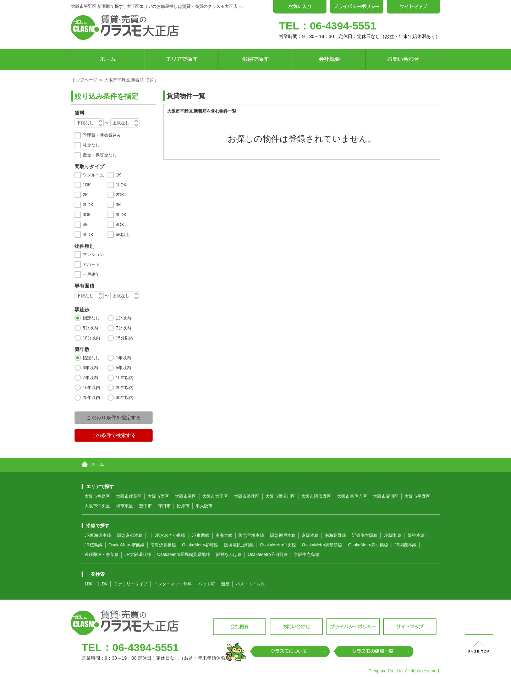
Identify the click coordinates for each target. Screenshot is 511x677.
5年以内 (123, 367)
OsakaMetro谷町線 (200, 544)
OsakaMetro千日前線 (268, 554)
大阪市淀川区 (386, 496)
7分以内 (123, 328)
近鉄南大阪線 (365, 535)
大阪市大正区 (215, 496)
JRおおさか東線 (170, 535)
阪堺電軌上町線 (239, 544)
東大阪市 (204, 505)
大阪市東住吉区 (352, 496)
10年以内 (124, 377)
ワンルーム (93, 175)
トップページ (84, 79)
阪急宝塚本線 (251, 535)
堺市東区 (124, 505)
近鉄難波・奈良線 (101, 554)
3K (118, 204)
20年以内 (124, 387)
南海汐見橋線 (163, 544)
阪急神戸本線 (283, 535)
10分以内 (91, 337)
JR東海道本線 (97, 535)
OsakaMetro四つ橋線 (368, 544)
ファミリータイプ (131, 584)
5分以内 (90, 328)
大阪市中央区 (97, 505)
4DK (120, 224)
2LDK (88, 204)
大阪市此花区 (129, 496)
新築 (225, 584)
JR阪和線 (393, 535)
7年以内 (90, 377)
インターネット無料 (173, 584)
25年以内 (91, 397)
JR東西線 (200, 535)
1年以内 (123, 357)
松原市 (183, 505)
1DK (87, 184)
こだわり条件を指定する (113, 417)
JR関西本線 (405, 544)
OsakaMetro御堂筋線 (322, 544)
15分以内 (124, 337)
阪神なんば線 (229, 554)
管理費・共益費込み (102, 135)
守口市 (164, 505)
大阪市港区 (185, 496)
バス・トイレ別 (250, 584)
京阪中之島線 (306, 554)
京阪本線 (310, 535)
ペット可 (206, 584)
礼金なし (91, 145)
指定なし (91, 318)
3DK (87, 214)
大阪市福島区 (97, 496)
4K (85, 224)
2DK (120, 194)
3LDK (121, 214)
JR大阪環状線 (138, 554)
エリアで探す (98, 486)
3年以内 (90, 367)
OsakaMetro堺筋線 (126, 544)
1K (118, 175)
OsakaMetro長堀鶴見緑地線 (183, 554)
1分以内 (123, 318)
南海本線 (223, 535)
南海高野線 (335, 535)
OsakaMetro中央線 (278, 544)
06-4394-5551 (343, 26)
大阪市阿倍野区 (316, 496)
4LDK (88, 234)
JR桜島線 (93, 544)
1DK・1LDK (96, 584)
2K (85, 194)
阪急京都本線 (130, 535)
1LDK (121, 184)
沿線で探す (95, 525)
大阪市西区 (158, 496)
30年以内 (124, 397)
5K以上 (123, 234)
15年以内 (91, 387)
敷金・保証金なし (100, 155)
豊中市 (145, 505)
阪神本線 (416, 535)
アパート (91, 264)
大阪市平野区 (417, 496)
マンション (93, 254)
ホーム (93, 464)
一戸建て (91, 274)
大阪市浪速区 (246, 496)
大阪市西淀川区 (280, 496)
